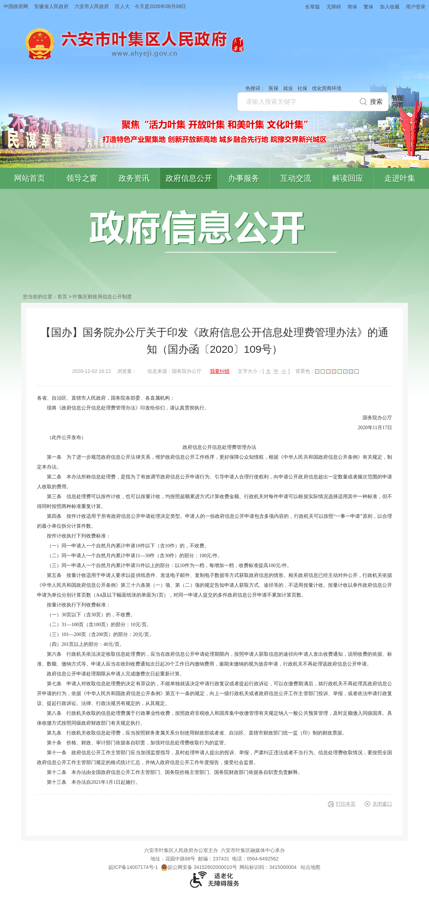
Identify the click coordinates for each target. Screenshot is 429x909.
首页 (62, 296)
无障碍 (333, 6)
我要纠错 (220, 371)
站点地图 (310, 867)
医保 (273, 88)
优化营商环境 (326, 88)
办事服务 (243, 178)
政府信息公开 (189, 178)
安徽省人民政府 (51, 6)
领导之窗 (81, 178)
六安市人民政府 (92, 6)
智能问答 (397, 102)
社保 (302, 88)
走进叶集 (399, 178)
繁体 (368, 6)
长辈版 (312, 6)
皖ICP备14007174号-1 (133, 867)
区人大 (122, 6)
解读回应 (347, 178)
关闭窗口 (382, 804)
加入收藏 (389, 6)
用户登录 (415, 6)
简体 (352, 6)
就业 (288, 88)
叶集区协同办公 (418, 166)
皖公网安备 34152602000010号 (199, 867)
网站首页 (29, 178)
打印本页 (346, 804)
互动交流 (295, 178)
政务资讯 (134, 178)
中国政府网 (16, 6)
